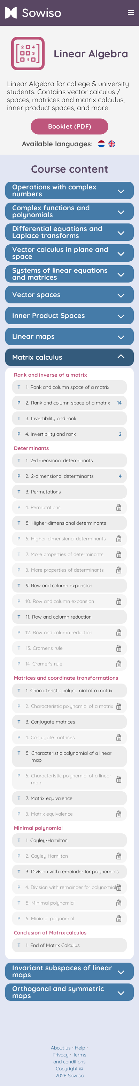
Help (80, 1048)
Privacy (61, 1055)
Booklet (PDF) (69, 126)
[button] (69, 507)
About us (61, 1048)
